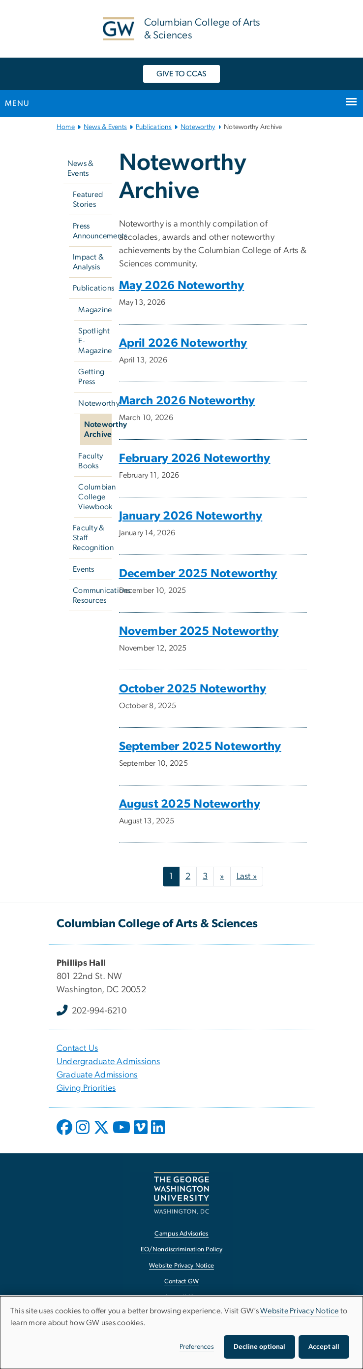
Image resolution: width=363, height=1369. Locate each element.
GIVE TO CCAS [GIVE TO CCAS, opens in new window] (181, 74)
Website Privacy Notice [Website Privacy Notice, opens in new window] (181, 1266)
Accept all (323, 1346)
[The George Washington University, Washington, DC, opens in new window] (181, 1193)
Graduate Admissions (97, 1075)
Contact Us (77, 1048)
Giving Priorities (86, 1088)
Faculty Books (90, 461)
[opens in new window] (65, 1135)
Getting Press (91, 377)
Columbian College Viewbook (94, 497)
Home (66, 127)
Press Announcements (92, 231)
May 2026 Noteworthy (181, 286)
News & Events (105, 127)
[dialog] (181, 1332)
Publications (154, 127)
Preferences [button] (197, 1346)
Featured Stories (88, 199)
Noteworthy (198, 127)
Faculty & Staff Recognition (92, 538)
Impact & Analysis (88, 262)
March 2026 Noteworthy (187, 401)
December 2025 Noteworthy (198, 574)
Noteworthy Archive (98, 429)
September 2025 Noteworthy (200, 746)
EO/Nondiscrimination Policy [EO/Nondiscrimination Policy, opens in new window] (181, 1249)
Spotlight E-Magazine (94, 341)
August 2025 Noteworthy (190, 804)
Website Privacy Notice (299, 1311)
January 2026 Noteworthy (191, 516)
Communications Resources (92, 595)
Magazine (94, 310)
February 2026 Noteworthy (195, 458)
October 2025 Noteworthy (193, 689)
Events (83, 569)
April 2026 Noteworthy (183, 343)
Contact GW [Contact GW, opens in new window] (181, 1281)
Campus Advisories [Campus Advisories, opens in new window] (181, 1234)
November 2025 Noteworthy (199, 631)
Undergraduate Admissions (108, 1061)
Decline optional (259, 1346)
